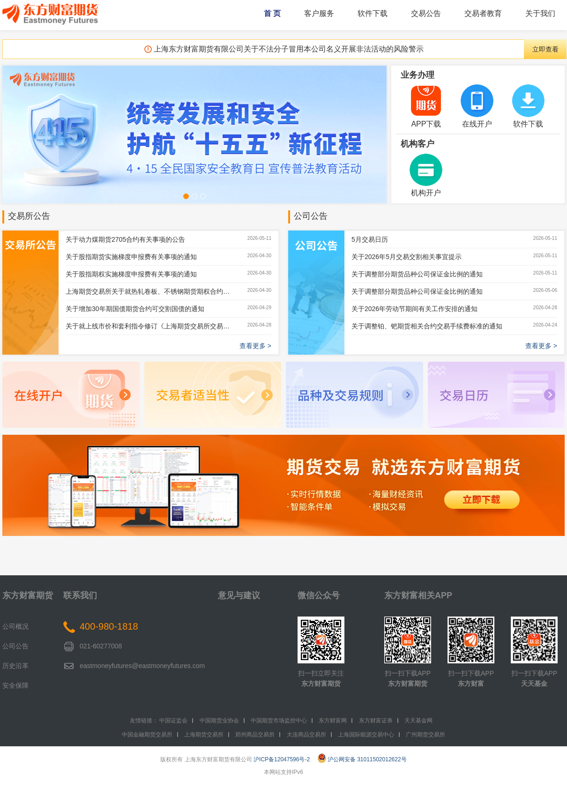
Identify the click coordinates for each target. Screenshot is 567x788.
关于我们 (540, 13)
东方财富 (471, 683)
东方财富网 (333, 720)
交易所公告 (29, 216)
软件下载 (373, 13)
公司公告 (311, 216)
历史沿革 (15, 665)
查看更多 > (255, 345)
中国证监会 (173, 720)
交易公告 (426, 13)
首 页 (272, 13)
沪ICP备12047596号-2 (282, 759)
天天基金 (534, 683)
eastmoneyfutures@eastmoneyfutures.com (142, 665)
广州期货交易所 (425, 734)
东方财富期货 (27, 595)
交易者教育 (483, 13)
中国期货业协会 (219, 720)
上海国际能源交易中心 (366, 734)
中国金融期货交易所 (147, 734)
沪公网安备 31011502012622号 (362, 759)
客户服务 (319, 13)
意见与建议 (239, 595)
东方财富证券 (376, 720)
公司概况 (15, 626)
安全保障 (15, 685)
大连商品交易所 (306, 734)
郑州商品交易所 (255, 734)
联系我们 (80, 595)
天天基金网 (418, 720)
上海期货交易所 (204, 734)
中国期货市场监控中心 (279, 720)
